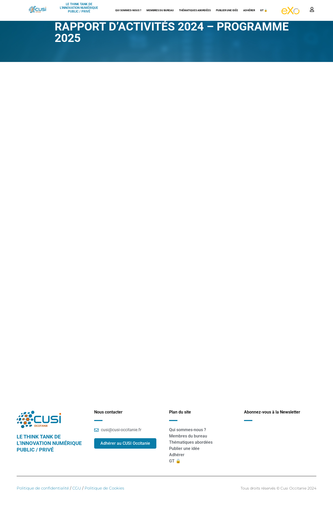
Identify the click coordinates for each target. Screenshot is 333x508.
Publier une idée (227, 10)
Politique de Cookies (104, 488)
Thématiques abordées (195, 10)
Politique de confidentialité (43, 488)
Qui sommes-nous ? (128, 10)
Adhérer (249, 10)
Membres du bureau (160, 10)
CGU (76, 488)
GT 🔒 (263, 10)
